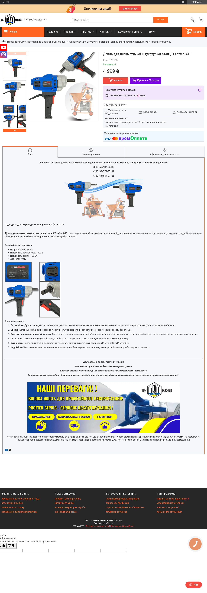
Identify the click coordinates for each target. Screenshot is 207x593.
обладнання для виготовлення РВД (20, 498)
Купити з (148, 80)
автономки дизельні (12, 503)
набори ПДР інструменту (68, 498)
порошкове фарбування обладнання (125, 507)
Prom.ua (118, 520)
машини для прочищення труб (173, 498)
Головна (53, 31)
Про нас (86, 31)
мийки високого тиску (13, 507)
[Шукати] (160, 20)
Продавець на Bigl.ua (103, 523)
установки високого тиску (170, 503)
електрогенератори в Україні (70, 507)
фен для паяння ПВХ (66, 512)
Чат (193, 584)
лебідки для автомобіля (169, 512)
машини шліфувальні (168, 507)
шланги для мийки (64, 503)
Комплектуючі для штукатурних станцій (88, 41)
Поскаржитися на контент (97, 526)
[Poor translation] (11, 546)
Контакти (105, 31)
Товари (68, 31)
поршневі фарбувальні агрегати (122, 498)
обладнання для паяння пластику (19, 512)
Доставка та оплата (130, 31)
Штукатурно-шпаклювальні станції (46, 41)
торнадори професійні (117, 503)
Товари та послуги (16, 41)
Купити (118, 80)
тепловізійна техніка (116, 512)
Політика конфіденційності (122, 526)
